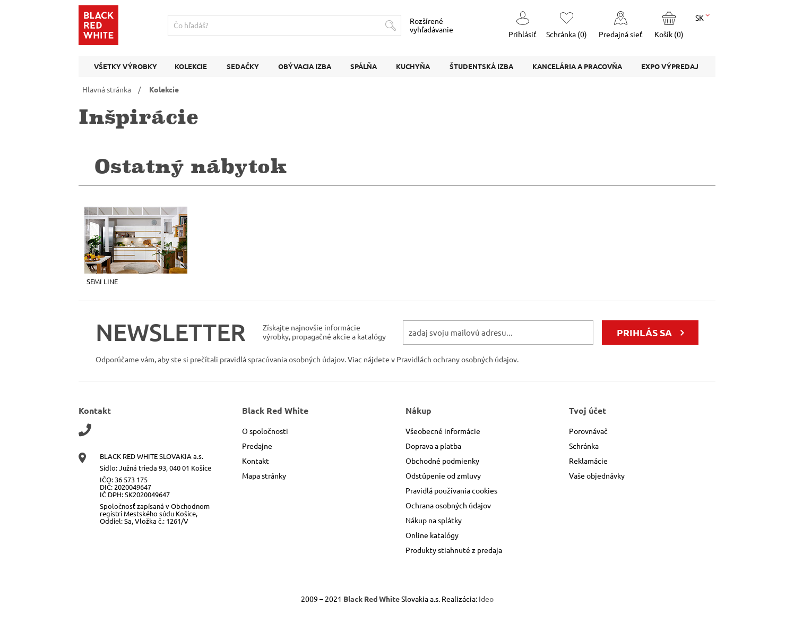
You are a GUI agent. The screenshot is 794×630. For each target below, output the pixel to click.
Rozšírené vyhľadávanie (431, 25)
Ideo (486, 599)
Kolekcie (164, 90)
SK (702, 17)
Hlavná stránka (106, 90)
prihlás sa (644, 332)
